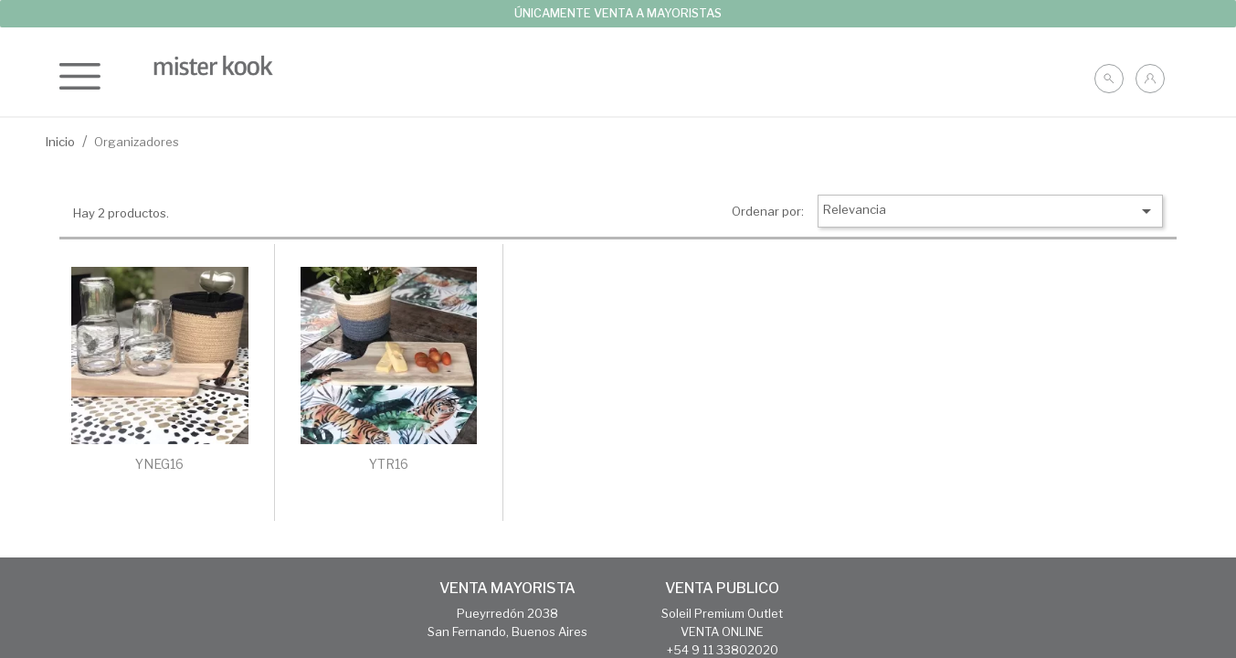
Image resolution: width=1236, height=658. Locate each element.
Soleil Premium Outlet (722, 613)
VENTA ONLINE (722, 631)
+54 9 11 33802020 (722, 649)
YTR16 (388, 464)
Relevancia (990, 211)
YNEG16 (159, 464)
